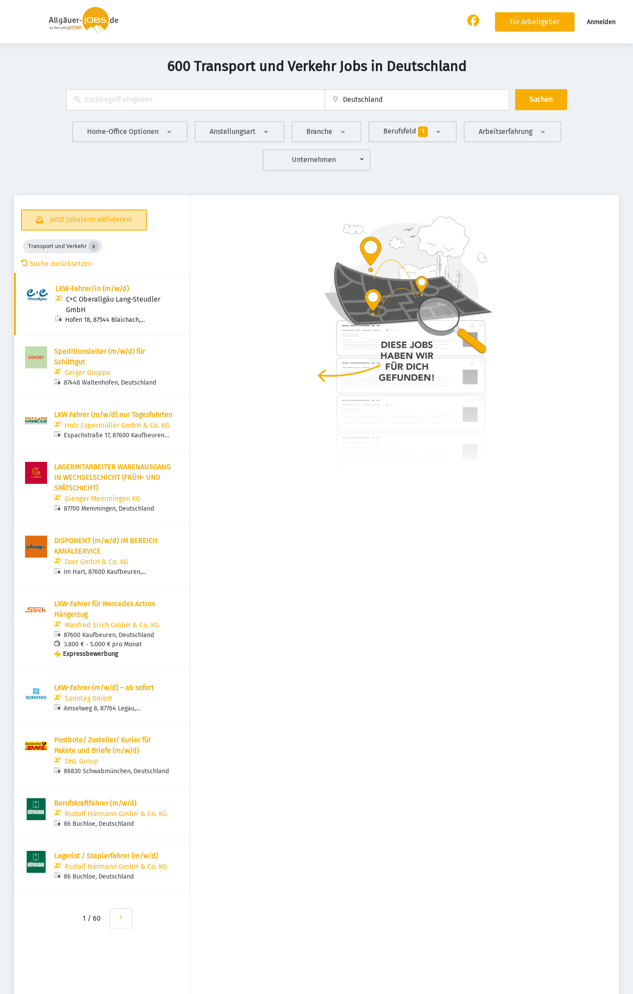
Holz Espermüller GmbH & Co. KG (117, 425)
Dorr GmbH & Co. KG (96, 562)
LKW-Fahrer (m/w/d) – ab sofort (104, 688)
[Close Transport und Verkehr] (93, 246)
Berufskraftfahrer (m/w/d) (95, 803)
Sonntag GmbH (88, 698)
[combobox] (195, 100)
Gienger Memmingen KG (102, 498)
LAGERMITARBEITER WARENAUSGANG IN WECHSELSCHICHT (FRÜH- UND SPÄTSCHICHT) (112, 477)
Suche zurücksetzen (56, 263)
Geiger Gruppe (88, 372)
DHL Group (81, 761)
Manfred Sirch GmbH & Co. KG (112, 625)
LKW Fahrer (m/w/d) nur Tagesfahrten (113, 415)
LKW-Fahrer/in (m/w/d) (92, 289)
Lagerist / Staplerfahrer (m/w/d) (106, 856)
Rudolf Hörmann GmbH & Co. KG (116, 814)
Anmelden (601, 22)
